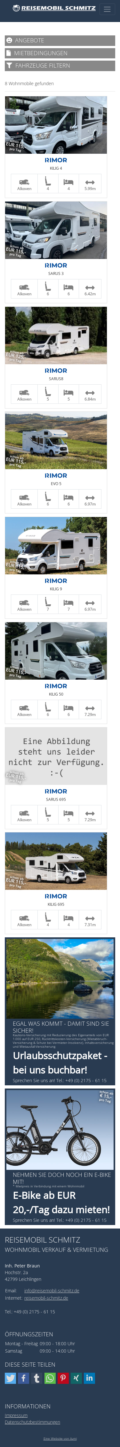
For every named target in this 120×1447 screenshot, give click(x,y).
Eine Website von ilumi (60, 1438)
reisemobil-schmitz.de (46, 1298)
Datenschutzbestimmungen (32, 1422)
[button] (10, 1378)
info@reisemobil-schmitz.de (51, 1291)
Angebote (25, 40)
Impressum (16, 1415)
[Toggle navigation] (107, 9)
